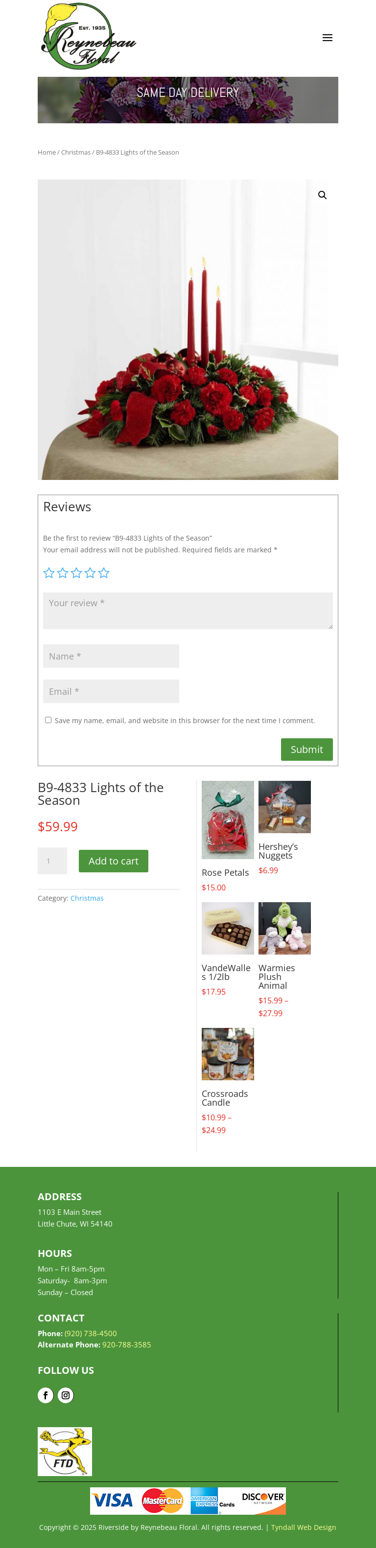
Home (47, 152)
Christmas (76, 152)
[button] (322, 195)
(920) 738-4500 (91, 1333)
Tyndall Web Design (303, 1527)
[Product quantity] (52, 861)
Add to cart (114, 860)
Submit (307, 749)
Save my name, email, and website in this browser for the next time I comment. (185, 720)
